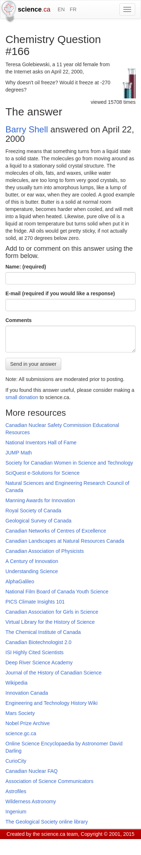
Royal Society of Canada (33, 510)
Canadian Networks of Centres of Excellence (55, 531)
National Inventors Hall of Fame (40, 442)
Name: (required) (25, 267)
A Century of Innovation (31, 561)
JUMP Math (18, 453)
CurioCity (15, 761)
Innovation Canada (26, 693)
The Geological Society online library (46, 822)
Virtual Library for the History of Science (50, 622)
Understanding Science (31, 571)
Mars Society (20, 713)
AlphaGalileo (19, 581)
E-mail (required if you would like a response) (60, 293)
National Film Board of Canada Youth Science (56, 591)
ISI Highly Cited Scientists (34, 652)
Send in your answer (33, 364)
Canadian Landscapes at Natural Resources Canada (64, 541)
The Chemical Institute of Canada (43, 632)
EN (61, 9)
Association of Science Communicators (49, 781)
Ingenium (15, 811)
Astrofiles (15, 791)
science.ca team (59, 834)
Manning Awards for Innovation (40, 500)
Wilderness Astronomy (30, 801)
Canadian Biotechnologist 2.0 (38, 642)
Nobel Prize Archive (27, 723)
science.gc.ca (20, 733)
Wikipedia (16, 683)
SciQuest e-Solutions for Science (42, 473)
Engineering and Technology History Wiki (51, 703)
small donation (21, 397)
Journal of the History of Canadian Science (53, 673)
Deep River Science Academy (38, 662)
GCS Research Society (48, 843)
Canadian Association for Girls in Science (51, 612)
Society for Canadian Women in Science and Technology (69, 463)
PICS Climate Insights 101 (35, 602)
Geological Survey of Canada (38, 521)
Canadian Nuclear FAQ (31, 771)
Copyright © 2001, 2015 (107, 834)
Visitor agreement (97, 843)
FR (73, 9)
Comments (18, 320)
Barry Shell (26, 129)
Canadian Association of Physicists (44, 551)
